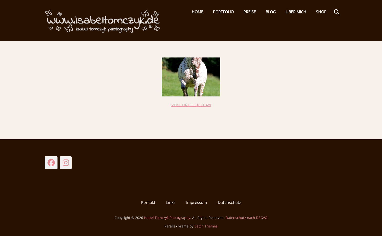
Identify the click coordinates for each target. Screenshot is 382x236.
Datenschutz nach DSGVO (246, 217)
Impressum (196, 202)
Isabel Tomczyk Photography (167, 217)
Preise (249, 12)
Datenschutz (229, 202)
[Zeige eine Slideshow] (191, 105)
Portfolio (223, 12)
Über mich (296, 12)
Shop (321, 12)
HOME (197, 12)
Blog (271, 12)
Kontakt (148, 202)
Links (170, 202)
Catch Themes (206, 226)
